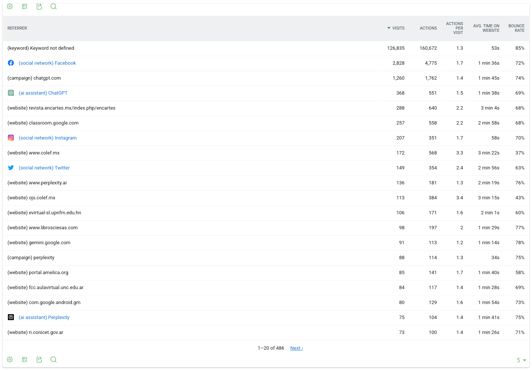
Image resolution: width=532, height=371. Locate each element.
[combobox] (518, 360)
